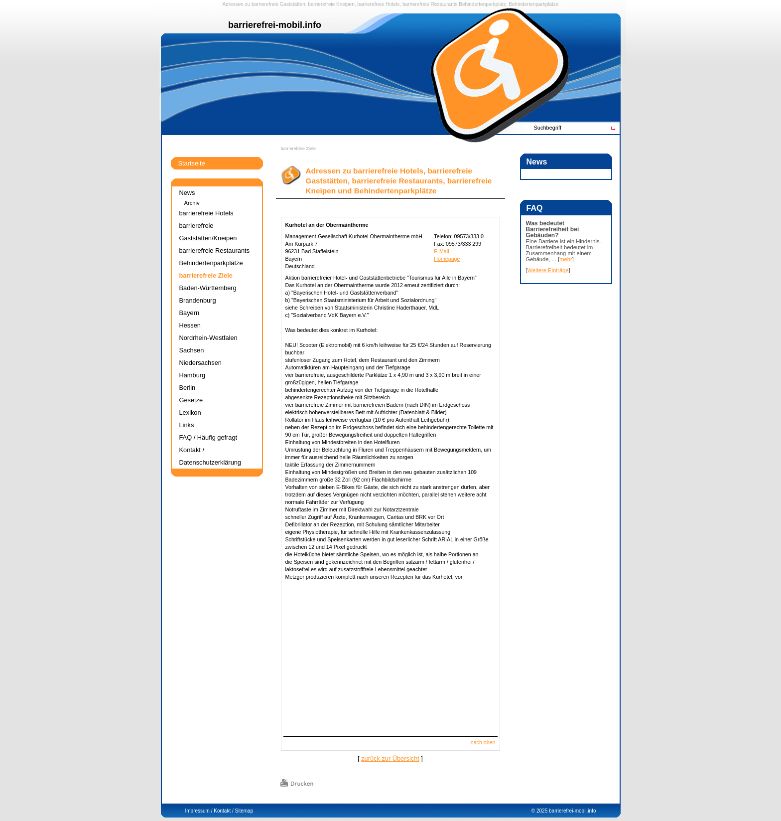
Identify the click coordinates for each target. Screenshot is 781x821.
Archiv (192, 203)
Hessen (190, 325)
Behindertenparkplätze (211, 263)
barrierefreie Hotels (378, 4)
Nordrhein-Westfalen (208, 337)
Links (186, 425)
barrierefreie (265, 4)
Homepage (447, 259)
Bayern (189, 313)
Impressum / (199, 811)
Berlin (187, 387)
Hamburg (192, 375)
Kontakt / (223, 811)
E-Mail (441, 251)
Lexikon (190, 412)
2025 (541, 811)
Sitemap (244, 811)
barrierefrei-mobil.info (572, 811)
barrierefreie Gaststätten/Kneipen (208, 232)
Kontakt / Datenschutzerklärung (210, 456)
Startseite (191, 163)
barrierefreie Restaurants (430, 4)
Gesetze (191, 400)
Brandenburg (197, 300)
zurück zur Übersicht (390, 758)
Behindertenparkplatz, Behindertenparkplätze (508, 4)
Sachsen (191, 350)
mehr (565, 259)
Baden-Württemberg (208, 288)
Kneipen (345, 4)
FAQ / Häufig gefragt (208, 437)
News (187, 192)
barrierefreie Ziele (298, 148)
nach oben (483, 742)
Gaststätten (292, 4)
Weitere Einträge (548, 270)
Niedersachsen (200, 362)
